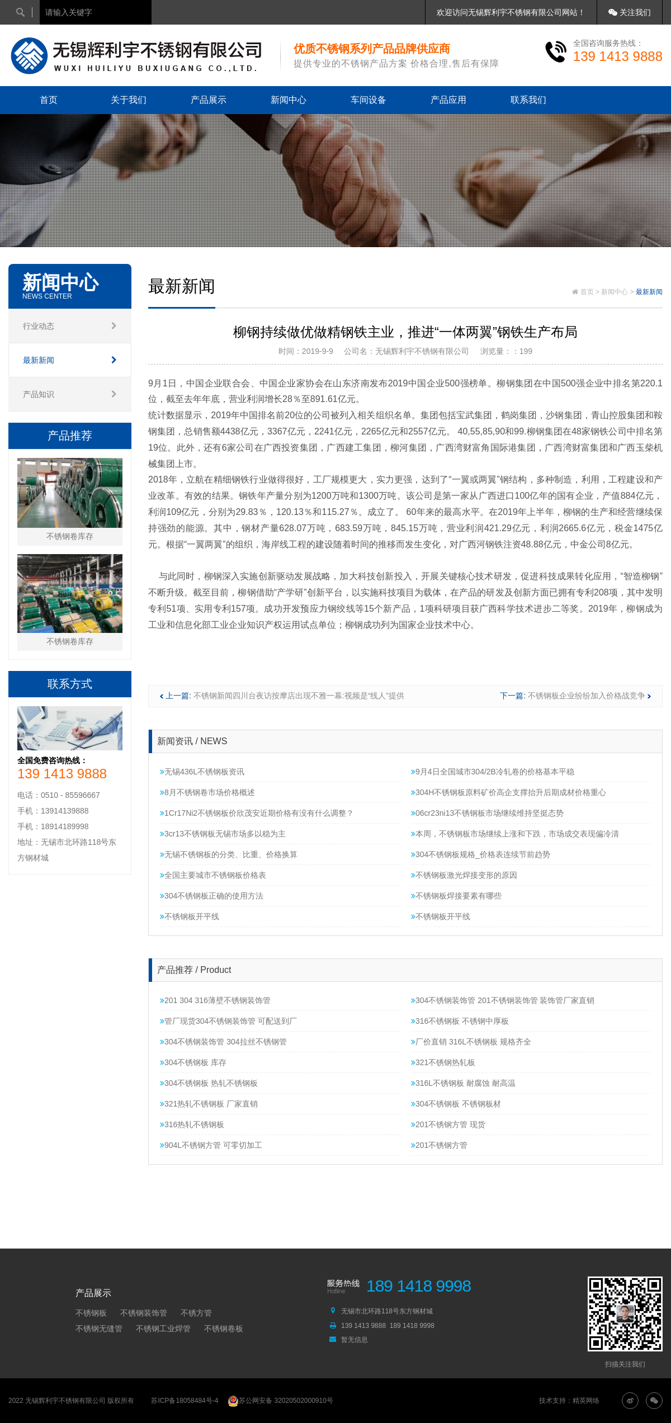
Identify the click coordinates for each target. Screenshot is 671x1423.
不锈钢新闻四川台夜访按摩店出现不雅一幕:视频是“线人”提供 (298, 695)
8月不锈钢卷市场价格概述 (207, 792)
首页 (49, 100)
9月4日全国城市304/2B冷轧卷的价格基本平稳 (492, 771)
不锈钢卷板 (223, 1328)
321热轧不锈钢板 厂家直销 (209, 1103)
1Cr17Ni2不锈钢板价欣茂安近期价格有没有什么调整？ (257, 813)
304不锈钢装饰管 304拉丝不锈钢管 (223, 1041)
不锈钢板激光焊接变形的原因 (464, 875)
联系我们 (528, 100)
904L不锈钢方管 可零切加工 (211, 1145)
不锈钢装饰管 (143, 1312)
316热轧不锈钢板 (192, 1124)
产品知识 (70, 394)
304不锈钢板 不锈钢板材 (456, 1103)
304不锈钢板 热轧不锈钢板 (209, 1083)
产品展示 (208, 100)
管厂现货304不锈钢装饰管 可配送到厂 (228, 1021)
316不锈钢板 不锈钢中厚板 (460, 1021)
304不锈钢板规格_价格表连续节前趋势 (480, 854)
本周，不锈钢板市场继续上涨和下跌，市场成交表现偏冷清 (515, 833)
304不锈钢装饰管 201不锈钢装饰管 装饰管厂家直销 (503, 1000)
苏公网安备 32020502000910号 (280, 1401)
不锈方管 (196, 1312)
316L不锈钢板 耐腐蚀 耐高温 (463, 1083)
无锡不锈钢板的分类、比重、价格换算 (228, 854)
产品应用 (448, 100)
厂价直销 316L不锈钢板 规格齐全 (471, 1041)
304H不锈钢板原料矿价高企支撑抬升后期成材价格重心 (508, 792)
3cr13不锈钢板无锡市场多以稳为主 (223, 833)
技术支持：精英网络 (569, 1401)
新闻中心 (288, 100)
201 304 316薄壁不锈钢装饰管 (215, 1000)
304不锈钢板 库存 (193, 1062)
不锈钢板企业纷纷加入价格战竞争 (586, 695)
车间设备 (368, 100)
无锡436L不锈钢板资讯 (202, 771)
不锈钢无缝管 (98, 1328)
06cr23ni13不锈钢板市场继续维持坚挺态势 (487, 813)
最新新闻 (70, 360)
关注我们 (629, 12)
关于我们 (129, 100)
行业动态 (70, 326)
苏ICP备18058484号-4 (184, 1401)
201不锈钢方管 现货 (448, 1124)
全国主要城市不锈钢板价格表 (213, 875)
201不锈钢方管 (439, 1145)
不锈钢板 (91, 1312)
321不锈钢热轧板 (443, 1062)
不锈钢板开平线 (189, 916)
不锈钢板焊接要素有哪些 (456, 895)
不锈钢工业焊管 (163, 1328)
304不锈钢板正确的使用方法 (211, 895)
